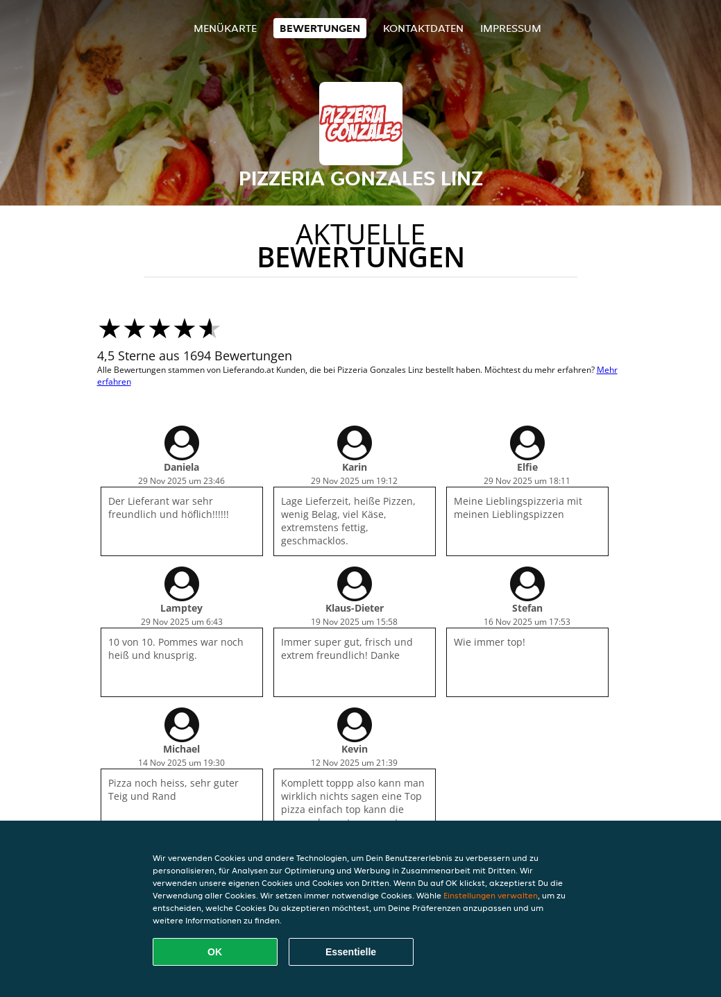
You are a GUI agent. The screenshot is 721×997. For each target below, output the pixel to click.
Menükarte (225, 28)
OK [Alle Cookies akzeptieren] (214, 951)
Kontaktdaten (423, 28)
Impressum (510, 28)
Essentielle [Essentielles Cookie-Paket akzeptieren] (350, 951)
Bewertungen (320, 28)
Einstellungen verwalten (490, 895)
